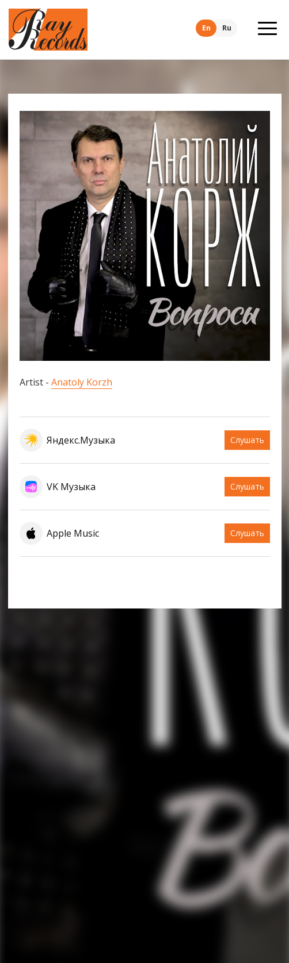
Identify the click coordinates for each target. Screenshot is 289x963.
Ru (226, 28)
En (206, 28)
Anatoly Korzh (81, 382)
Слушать (247, 439)
